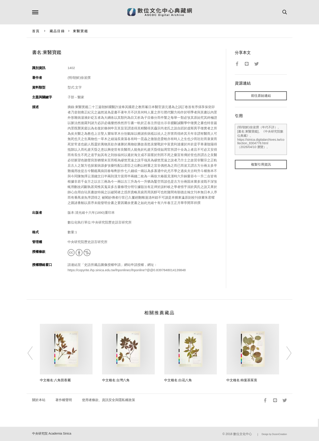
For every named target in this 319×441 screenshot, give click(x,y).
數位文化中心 (242, 434)
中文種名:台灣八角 (116, 380)
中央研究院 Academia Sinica (51, 433)
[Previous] (34, 353)
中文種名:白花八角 (178, 380)
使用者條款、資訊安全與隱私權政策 (108, 400)
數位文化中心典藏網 (159, 12)
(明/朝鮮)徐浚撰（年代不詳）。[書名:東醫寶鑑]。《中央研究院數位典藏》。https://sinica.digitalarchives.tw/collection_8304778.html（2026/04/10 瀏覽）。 (261, 139)
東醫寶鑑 (80, 31)
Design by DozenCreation (274, 434)
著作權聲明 (63, 400)
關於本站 (38, 400)
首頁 (36, 31)
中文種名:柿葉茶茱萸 (241, 380)
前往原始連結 (261, 96)
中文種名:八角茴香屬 (55, 380)
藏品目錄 (57, 31)
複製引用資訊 (261, 164)
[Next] (285, 353)
